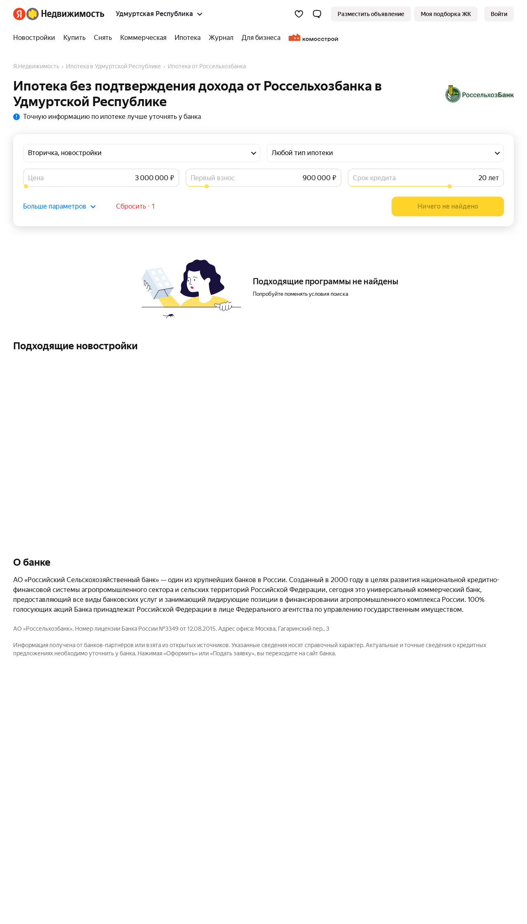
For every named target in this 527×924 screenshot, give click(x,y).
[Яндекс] (19, 14)
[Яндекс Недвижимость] (65, 14)
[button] (317, 14)
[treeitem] (36, 38)
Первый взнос (213, 178)
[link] (499, 14)
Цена (36, 178)
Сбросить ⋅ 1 (135, 206)
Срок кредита (374, 178)
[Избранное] (298, 14)
